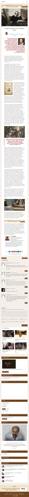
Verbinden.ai (21, 493)
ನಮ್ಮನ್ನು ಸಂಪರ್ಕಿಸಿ (21, 494)
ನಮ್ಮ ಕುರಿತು (6, 494)
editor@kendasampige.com (6, 378)
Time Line (13, 494)
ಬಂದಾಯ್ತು (4, 405)
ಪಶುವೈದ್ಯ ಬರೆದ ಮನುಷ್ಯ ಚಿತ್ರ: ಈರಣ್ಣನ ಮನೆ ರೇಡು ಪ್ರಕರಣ (20, 340)
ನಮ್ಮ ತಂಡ (10, 494)
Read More (14, 448)
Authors (17, 494)
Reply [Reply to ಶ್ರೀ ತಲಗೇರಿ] (26, 278)
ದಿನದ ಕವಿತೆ (9, 477)
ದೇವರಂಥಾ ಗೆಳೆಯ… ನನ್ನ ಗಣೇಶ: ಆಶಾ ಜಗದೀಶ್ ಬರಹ (7, 339)
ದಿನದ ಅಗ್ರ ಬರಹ (10, 470)
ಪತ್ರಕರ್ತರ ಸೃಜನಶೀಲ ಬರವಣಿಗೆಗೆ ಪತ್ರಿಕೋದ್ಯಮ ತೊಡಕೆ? (6, 351)
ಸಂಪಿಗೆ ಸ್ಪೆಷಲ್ (21, 34)
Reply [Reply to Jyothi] (26, 293)
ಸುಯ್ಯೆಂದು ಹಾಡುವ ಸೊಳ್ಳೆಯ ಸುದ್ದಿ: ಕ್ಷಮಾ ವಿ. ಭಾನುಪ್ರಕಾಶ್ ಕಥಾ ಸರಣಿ (12, 369)
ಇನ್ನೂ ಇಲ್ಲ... (5, 406)
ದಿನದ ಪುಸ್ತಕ (9, 466)
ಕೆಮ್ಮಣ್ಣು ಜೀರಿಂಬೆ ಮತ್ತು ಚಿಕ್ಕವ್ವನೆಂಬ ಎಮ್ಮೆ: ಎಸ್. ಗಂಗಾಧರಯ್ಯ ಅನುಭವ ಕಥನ (15, 469)
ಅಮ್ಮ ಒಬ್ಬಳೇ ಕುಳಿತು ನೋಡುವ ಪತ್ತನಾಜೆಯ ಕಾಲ (20, 351)
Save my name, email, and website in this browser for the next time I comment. (13, 322)
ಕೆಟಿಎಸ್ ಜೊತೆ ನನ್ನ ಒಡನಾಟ (8, 480)
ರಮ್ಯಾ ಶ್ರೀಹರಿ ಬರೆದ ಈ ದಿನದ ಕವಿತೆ (9, 476)
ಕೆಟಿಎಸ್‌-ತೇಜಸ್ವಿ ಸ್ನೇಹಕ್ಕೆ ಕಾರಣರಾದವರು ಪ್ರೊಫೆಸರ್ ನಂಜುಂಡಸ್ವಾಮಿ (14, 443)
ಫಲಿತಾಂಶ (7, 409)
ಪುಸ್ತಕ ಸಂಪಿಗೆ (12, 466)
